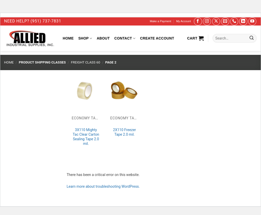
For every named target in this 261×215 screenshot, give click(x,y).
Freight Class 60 (85, 62)
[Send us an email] (225, 21)
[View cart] (195, 38)
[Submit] (251, 38)
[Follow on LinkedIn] (243, 21)
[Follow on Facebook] (198, 21)
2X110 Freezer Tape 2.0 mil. (124, 132)
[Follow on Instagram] (207, 21)
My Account (183, 21)
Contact (125, 38)
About (103, 38)
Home (68, 38)
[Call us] (234, 21)
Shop (85, 38)
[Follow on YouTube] (252, 21)
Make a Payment (160, 21)
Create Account (157, 38)
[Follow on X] (216, 21)
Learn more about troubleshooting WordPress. (103, 186)
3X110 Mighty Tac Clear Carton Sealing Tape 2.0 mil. (86, 137)
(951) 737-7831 (46, 21)
